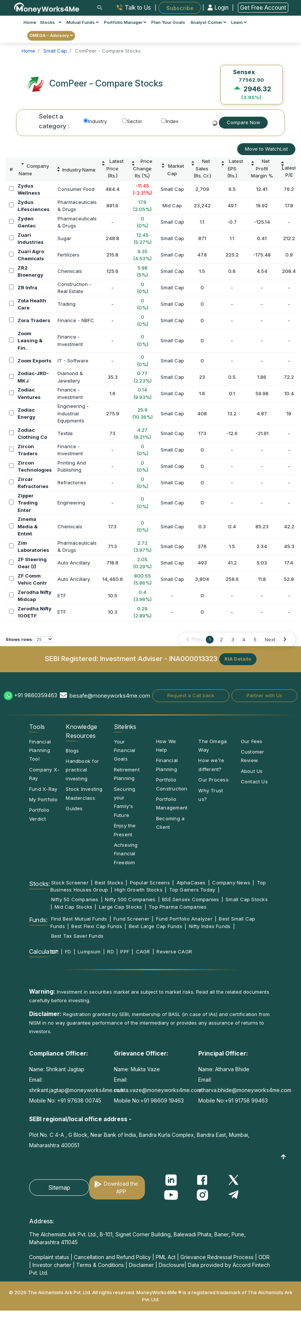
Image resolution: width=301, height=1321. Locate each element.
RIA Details (237, 659)
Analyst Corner (208, 22)
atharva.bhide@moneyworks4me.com (244, 1090)
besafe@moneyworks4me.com (109, 695)
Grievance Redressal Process (217, 1257)
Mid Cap (172, 205)
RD (110, 951)
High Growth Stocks (138, 890)
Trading (66, 304)
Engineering (71, 503)
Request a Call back (190, 695)
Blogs (72, 751)
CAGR (143, 951)
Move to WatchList (266, 149)
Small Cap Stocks (247, 899)
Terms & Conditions (100, 1265)
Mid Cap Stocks (73, 907)
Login (219, 7)
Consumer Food (76, 189)
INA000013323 (193, 658)
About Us (252, 771)
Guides (74, 808)
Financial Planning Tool (40, 750)
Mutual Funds (82, 22)
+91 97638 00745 (78, 1100)
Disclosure (171, 1265)
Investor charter (51, 1265)
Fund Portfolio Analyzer (184, 919)
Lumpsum (89, 951)
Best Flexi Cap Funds (96, 926)
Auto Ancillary (74, 563)
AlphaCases (191, 883)
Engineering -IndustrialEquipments (73, 413)
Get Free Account (263, 7)
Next (270, 639)
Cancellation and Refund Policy (112, 1257)
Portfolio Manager (125, 22)
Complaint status (49, 1257)
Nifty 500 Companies (130, 899)
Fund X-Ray (43, 789)
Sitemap (59, 1187)
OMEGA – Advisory (51, 35)
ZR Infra (27, 287)
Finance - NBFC (76, 320)
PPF (124, 951)
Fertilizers (69, 255)
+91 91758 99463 (246, 1100)
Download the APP (121, 1187)
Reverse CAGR (174, 951)
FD (68, 951)
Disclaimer (141, 1265)
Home (30, 22)
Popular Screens (150, 883)
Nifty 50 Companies (75, 899)
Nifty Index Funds (210, 926)
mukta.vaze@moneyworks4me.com (157, 1090)
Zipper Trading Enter (28, 503)
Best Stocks (109, 883)
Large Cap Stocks (120, 907)
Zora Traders (34, 320)
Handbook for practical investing (82, 769)
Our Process (213, 780)
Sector (132, 121)
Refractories (72, 482)
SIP (55, 951)
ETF (62, 595)
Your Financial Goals (125, 750)
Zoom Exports (35, 361)
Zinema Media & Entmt (28, 526)
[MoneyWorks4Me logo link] (47, 7)
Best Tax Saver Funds (77, 936)
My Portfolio (43, 799)
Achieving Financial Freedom (126, 853)
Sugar (64, 238)
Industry (95, 121)
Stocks (50, 22)
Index (170, 121)
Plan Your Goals (168, 22)
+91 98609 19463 (162, 1100)
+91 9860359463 (35, 695)
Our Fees (252, 741)
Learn (238, 22)
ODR (264, 1257)
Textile (65, 433)
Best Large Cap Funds (155, 926)
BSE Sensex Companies (190, 899)
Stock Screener (70, 883)
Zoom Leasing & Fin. (30, 340)
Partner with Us (264, 695)
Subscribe (179, 7)
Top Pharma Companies (178, 907)
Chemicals (70, 271)
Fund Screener (131, 919)
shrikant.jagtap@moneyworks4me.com (76, 1090)
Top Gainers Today (192, 890)
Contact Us (254, 781)
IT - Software (73, 361)
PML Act (166, 1257)
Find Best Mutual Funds (79, 919)
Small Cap (172, 189)
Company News (231, 883)
